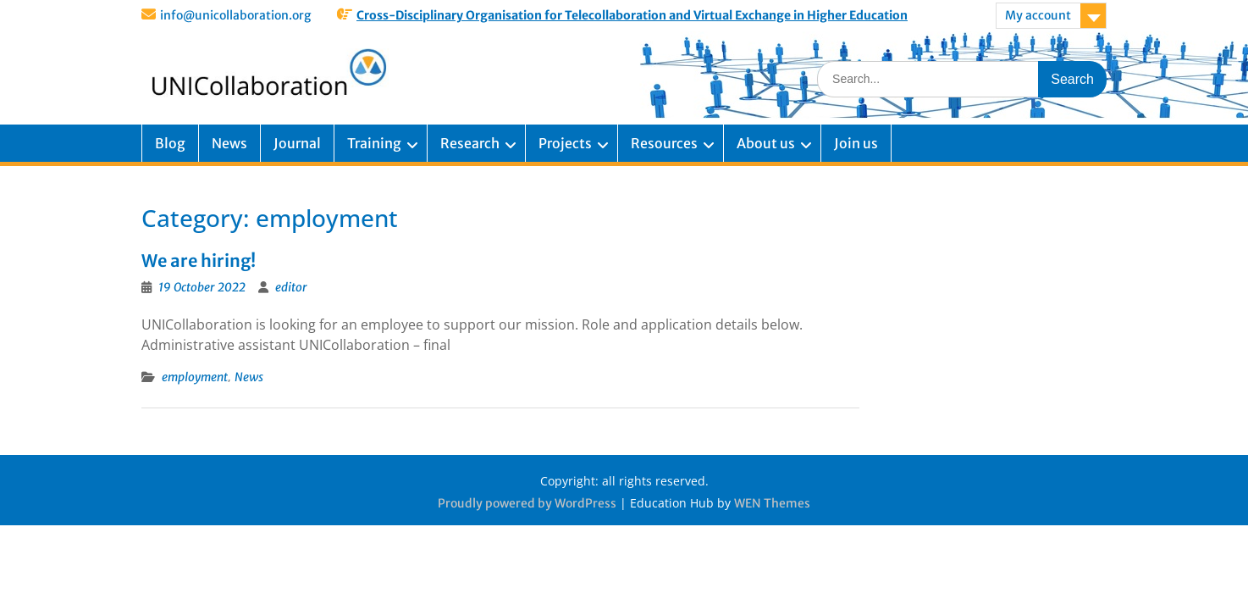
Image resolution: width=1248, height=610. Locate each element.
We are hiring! (198, 260)
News (229, 143)
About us (766, 143)
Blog (170, 143)
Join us (856, 143)
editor (291, 287)
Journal (297, 143)
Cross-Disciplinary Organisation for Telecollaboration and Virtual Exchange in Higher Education (632, 15)
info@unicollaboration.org (235, 15)
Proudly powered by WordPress (527, 503)
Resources (664, 143)
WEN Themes (772, 503)
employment (195, 377)
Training (374, 143)
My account (1038, 15)
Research (470, 143)
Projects (565, 143)
